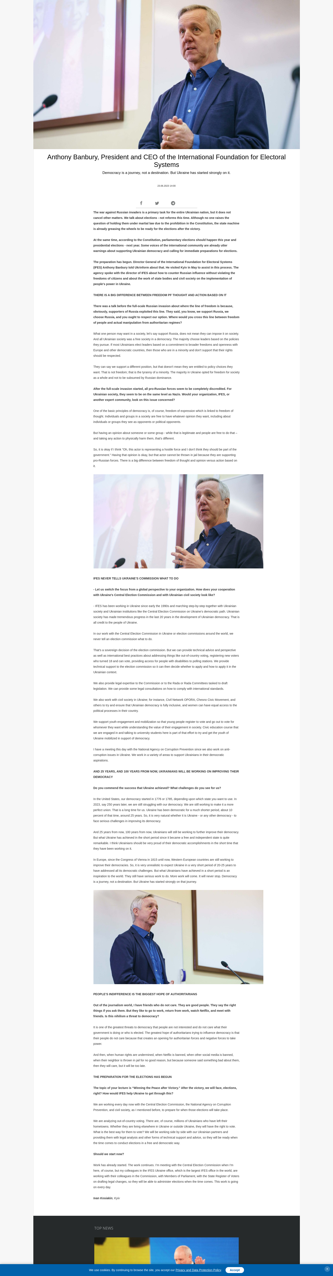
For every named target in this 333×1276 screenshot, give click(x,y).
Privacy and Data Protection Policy (198, 1270)
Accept (235, 1270)
